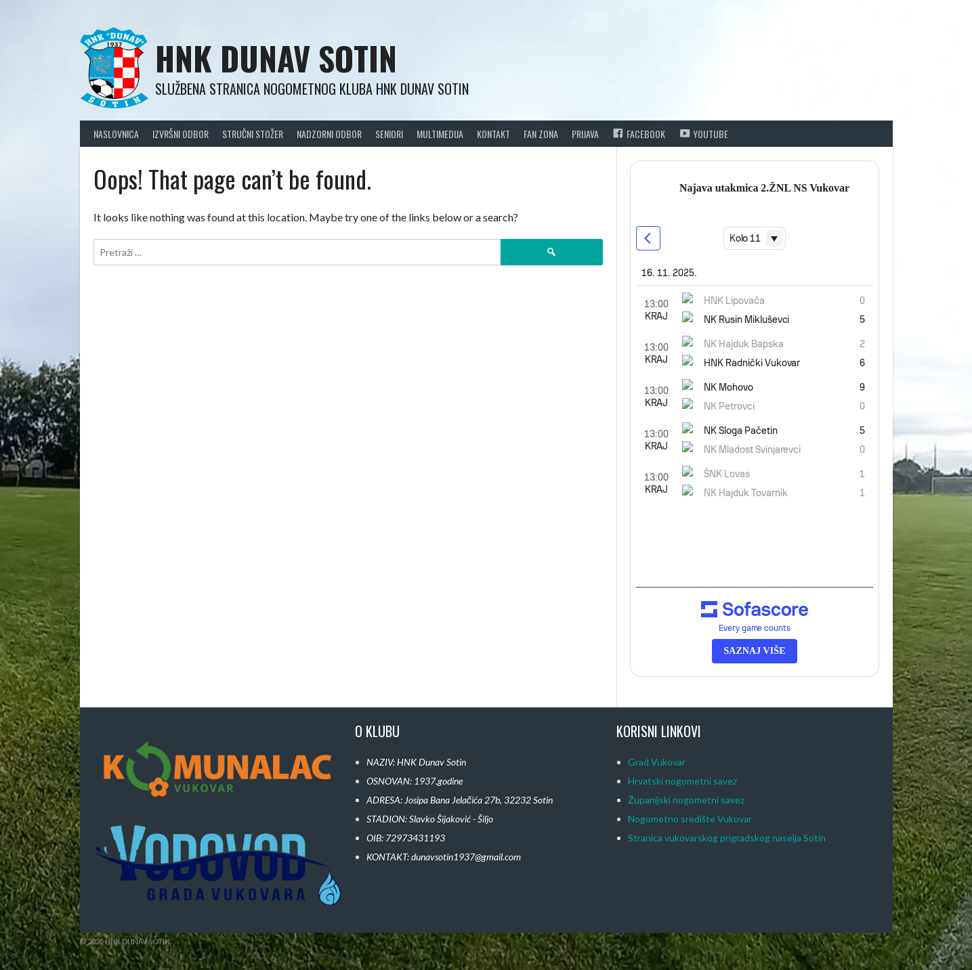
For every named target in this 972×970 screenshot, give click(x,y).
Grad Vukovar (656, 762)
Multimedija (440, 134)
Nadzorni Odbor (329, 134)
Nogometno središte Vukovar (690, 818)
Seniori (389, 134)
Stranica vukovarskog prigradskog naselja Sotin (727, 837)
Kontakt (493, 134)
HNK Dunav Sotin (276, 58)
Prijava (585, 134)
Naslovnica (116, 134)
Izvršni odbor (180, 134)
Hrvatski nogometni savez (682, 781)
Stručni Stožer (252, 134)
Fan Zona (541, 134)
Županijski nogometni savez (686, 800)
